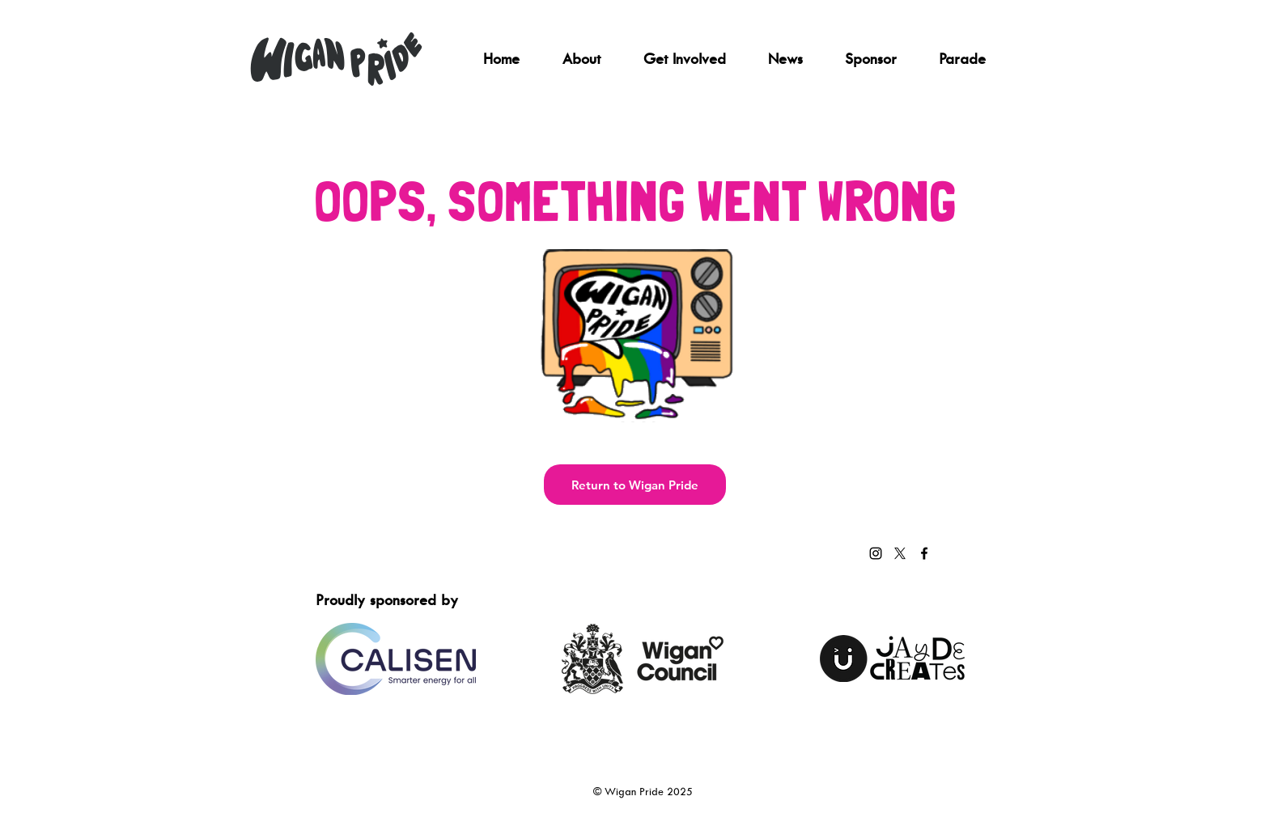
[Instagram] (876, 553)
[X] (900, 553)
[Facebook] (924, 553)
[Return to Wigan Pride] (635, 484)
